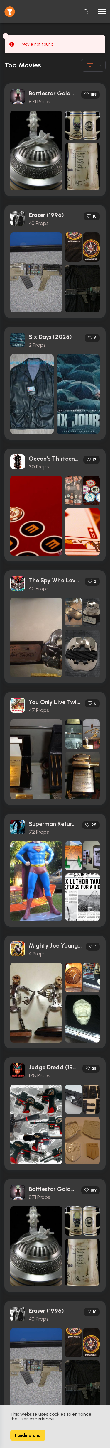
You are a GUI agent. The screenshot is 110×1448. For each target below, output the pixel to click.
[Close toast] (6, 36)
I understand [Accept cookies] (28, 1435)
